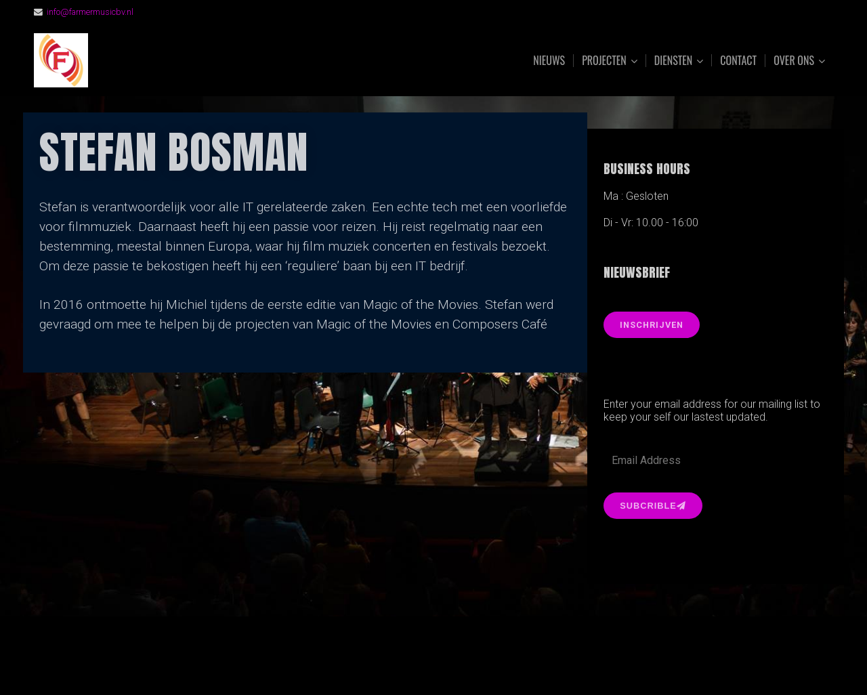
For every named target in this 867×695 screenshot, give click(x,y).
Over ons (794, 60)
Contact (738, 60)
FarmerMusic (185, 60)
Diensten (673, 60)
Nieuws (549, 60)
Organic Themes (459, 663)
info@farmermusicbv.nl (90, 12)
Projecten (604, 60)
